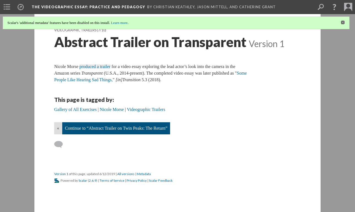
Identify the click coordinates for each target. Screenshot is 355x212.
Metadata (144, 174)
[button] (334, 7)
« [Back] (58, 128)
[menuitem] (7, 7)
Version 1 (61, 174)
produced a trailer (95, 66)
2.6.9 (92, 180)
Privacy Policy (137, 180)
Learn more (119, 23)
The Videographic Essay (88, 7)
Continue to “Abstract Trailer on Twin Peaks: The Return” (116, 128)
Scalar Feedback (161, 180)
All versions (126, 174)
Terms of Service (112, 180)
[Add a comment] (61, 144)
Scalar (82, 180)
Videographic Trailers (75, 30)
